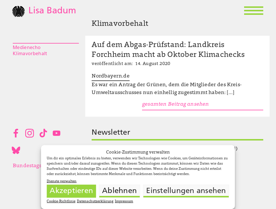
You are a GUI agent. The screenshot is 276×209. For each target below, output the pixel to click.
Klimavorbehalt (30, 54)
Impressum (124, 201)
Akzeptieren (71, 191)
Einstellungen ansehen (186, 191)
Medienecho (27, 48)
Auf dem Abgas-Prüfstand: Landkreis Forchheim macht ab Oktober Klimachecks (168, 50)
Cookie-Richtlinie (61, 201)
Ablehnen (119, 191)
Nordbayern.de (110, 76)
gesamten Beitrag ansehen (175, 104)
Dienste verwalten (62, 181)
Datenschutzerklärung (95, 201)
